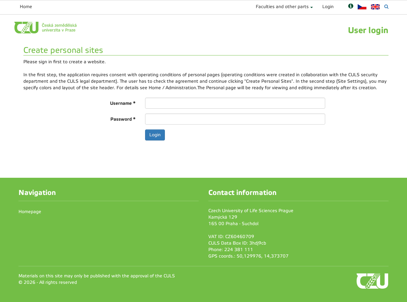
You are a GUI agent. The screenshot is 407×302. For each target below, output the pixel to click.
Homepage (29, 211)
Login (328, 6)
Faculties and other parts (282, 6)
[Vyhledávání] (386, 6)
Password (122, 119)
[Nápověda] (350, 6)
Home (26, 6)
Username (122, 103)
